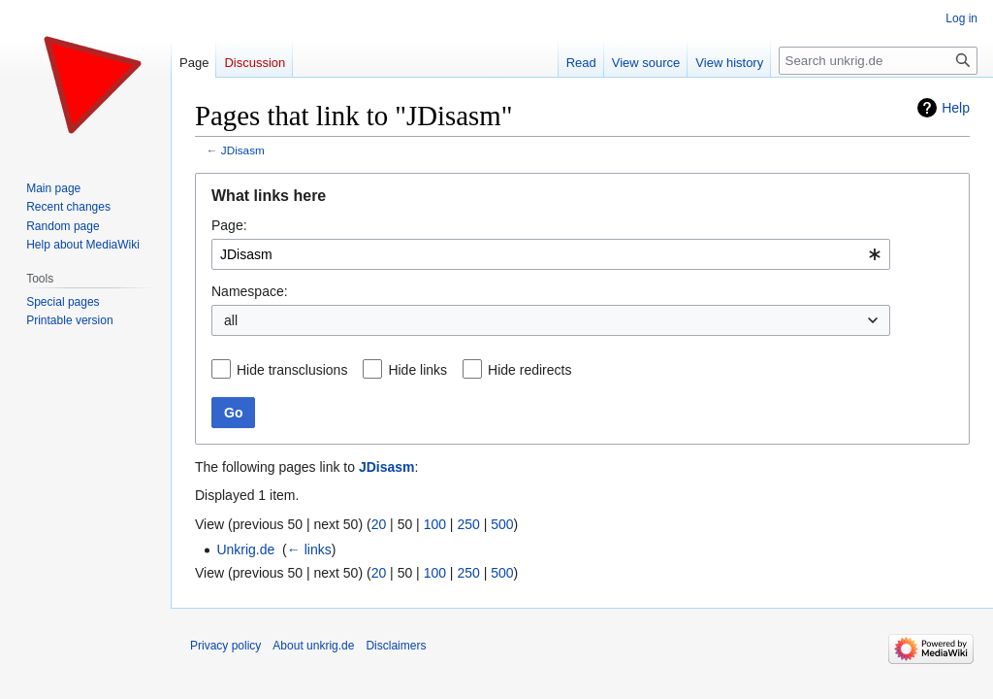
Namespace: (249, 291)
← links (309, 549)
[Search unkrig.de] (878, 61)
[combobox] (550, 254)
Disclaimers (396, 645)
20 (379, 524)
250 (468, 524)
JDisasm (243, 150)
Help (956, 108)
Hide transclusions (292, 370)
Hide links (417, 370)
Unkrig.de (245, 549)
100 (435, 524)
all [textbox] (231, 320)
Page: (229, 225)
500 (502, 524)
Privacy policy (225, 645)
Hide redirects (529, 370)
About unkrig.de (313, 645)
